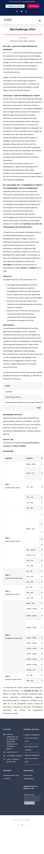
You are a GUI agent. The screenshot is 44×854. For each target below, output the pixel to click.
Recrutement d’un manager (31, 748)
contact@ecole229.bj (28, 1)
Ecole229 (18, 820)
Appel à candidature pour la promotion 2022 (32, 738)
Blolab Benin (27, 820)
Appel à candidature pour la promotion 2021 (32, 758)
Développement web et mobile (11, 776)
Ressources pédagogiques (29, 776)
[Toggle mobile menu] (40, 21)
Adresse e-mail (29, 795)
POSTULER (33, 6)
